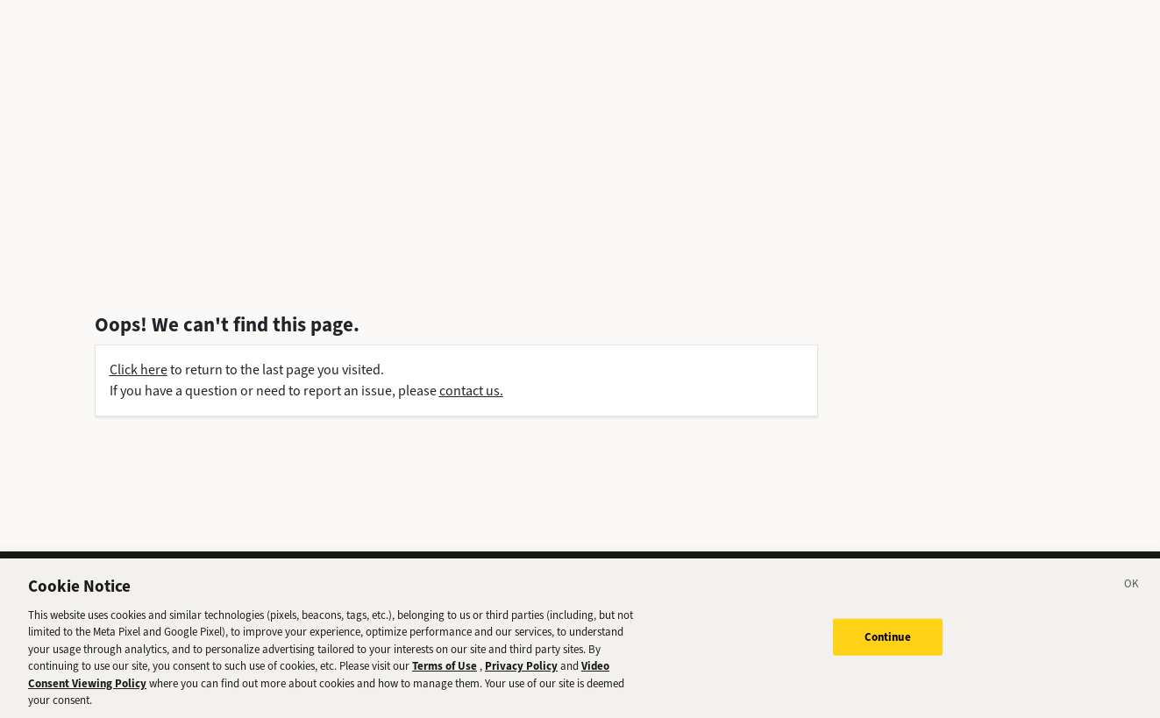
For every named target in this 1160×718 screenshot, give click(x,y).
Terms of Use (444, 671)
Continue (888, 641)
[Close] (1132, 591)
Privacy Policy (521, 671)
